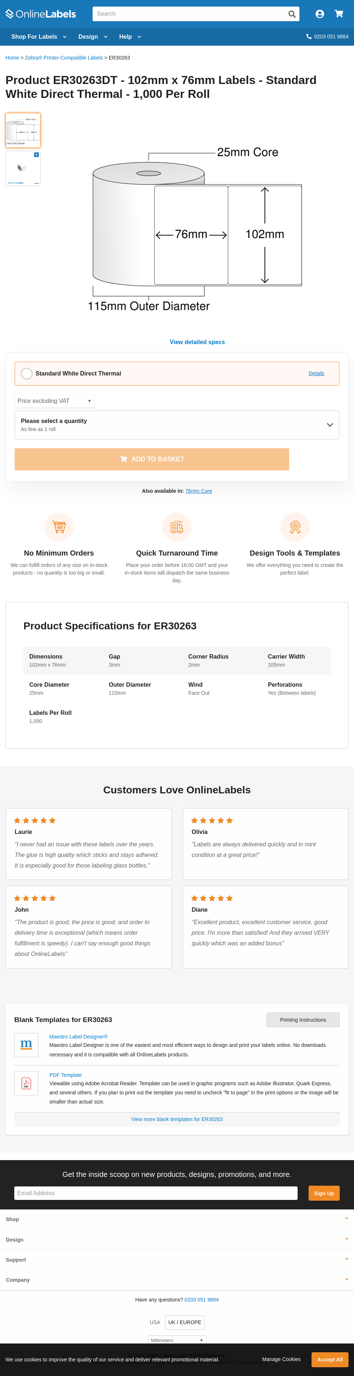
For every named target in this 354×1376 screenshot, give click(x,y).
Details (316, 373)
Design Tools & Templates (295, 553)
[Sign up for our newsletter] (156, 1193)
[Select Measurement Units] (177, 1340)
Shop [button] (12, 1219)
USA (155, 1322)
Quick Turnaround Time (177, 553)
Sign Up (324, 1193)
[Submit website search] (292, 14)
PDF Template (65, 1075)
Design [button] (14, 1240)
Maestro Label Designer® (78, 1037)
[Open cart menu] (339, 14)
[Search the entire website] (196, 14)
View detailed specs (197, 342)
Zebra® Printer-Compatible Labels (64, 58)
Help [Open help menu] (130, 37)
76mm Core (198, 491)
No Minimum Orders (59, 553)
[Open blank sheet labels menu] (38, 37)
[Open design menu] (92, 37)
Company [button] (18, 1280)
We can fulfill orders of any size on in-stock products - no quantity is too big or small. (59, 569)
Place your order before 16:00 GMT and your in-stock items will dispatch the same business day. (177, 572)
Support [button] (16, 1260)
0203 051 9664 (327, 36)
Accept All (330, 1359)
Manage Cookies (281, 1359)
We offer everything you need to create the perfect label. (295, 569)
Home (12, 58)
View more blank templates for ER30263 (177, 1119)
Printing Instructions (303, 1020)
